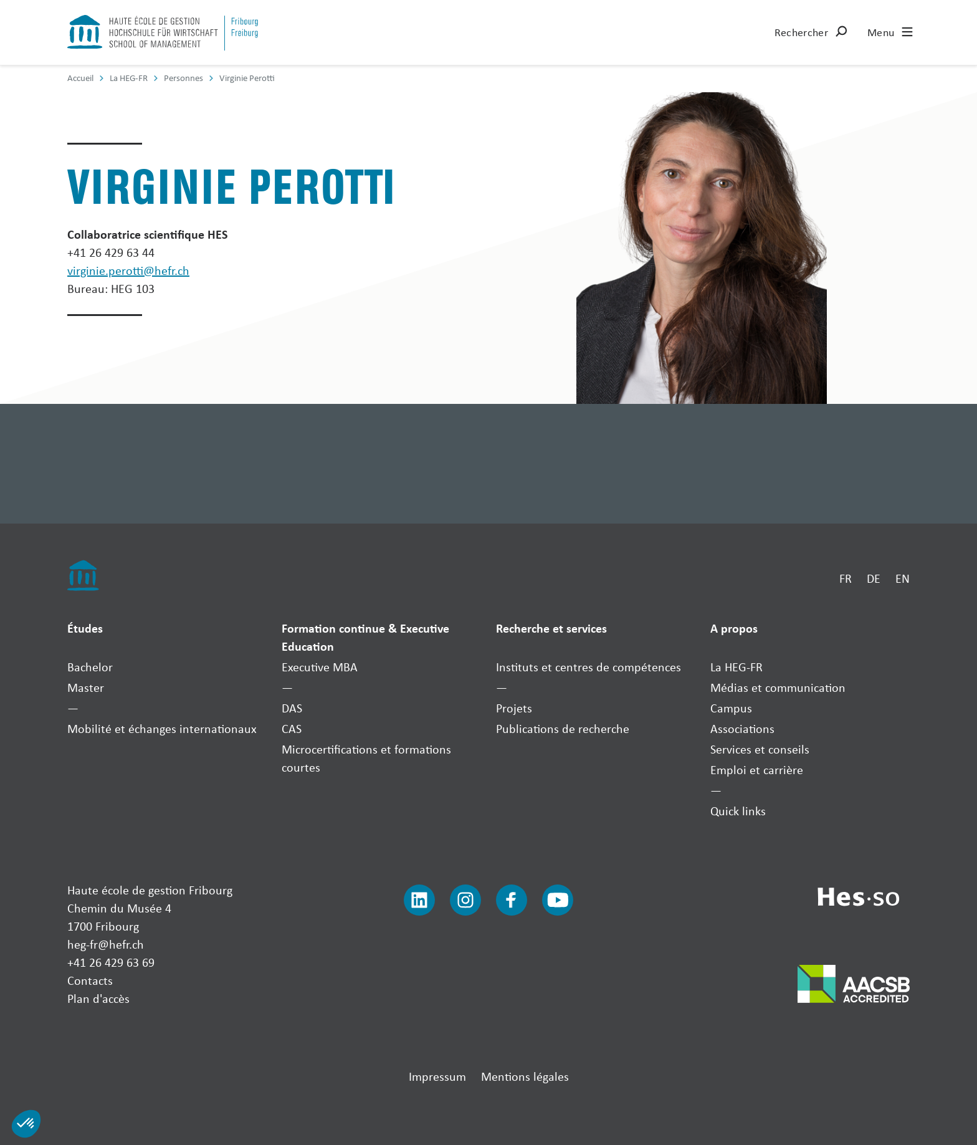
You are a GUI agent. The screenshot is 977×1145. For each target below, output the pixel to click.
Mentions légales (525, 1076)
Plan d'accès (98, 998)
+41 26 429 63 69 (111, 962)
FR (845, 578)
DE (873, 578)
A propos (734, 628)
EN (902, 578)
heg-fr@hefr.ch (105, 944)
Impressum (437, 1076)
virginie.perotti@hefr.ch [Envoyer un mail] (128, 270)
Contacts (90, 980)
